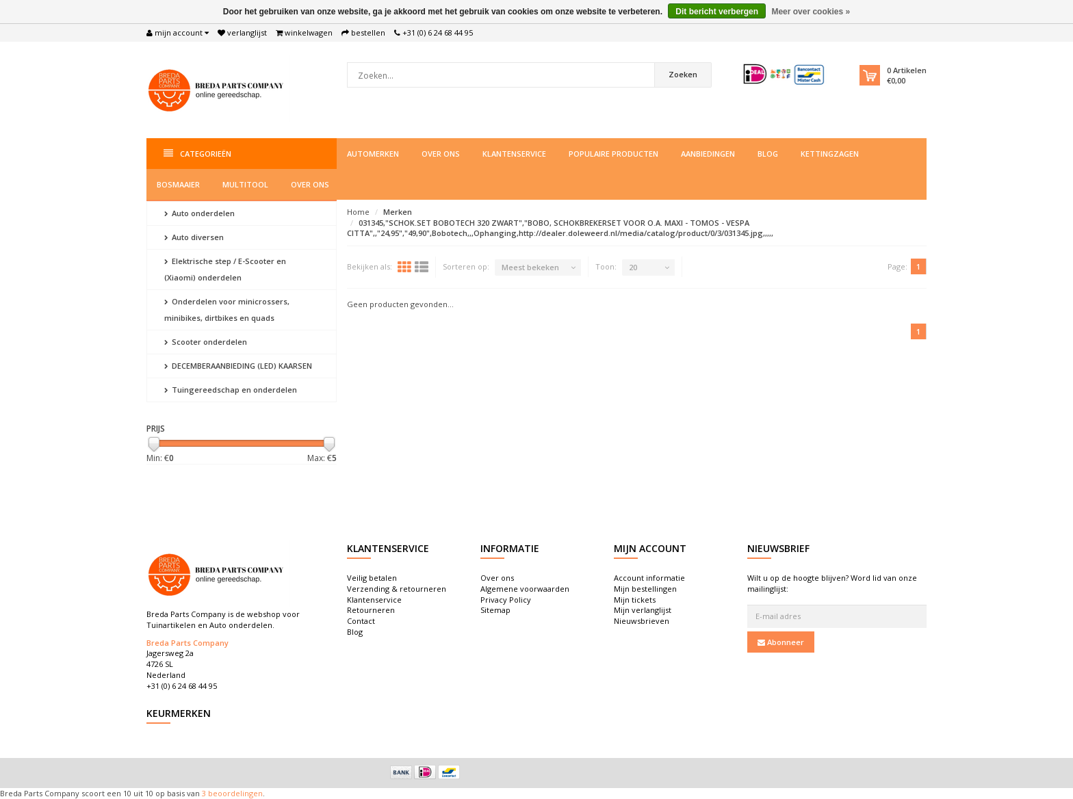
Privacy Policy (505, 599)
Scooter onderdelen (205, 342)
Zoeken (683, 74)
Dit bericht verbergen (716, 11)
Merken (397, 212)
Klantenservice (514, 153)
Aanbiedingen (708, 153)
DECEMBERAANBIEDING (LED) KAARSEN (238, 366)
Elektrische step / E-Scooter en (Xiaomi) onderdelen (225, 269)
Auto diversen (194, 237)
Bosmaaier (178, 184)
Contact (361, 621)
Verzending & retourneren (396, 589)
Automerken (373, 153)
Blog (768, 153)
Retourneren (371, 610)
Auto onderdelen (199, 213)
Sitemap (495, 610)
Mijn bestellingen (645, 589)
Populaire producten (613, 153)
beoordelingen (234, 793)
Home (358, 212)
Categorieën (197, 153)
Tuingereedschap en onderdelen (230, 389)
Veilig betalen (372, 578)
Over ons (441, 153)
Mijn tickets (635, 599)
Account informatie (649, 578)
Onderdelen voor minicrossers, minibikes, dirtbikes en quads (226, 309)
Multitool (245, 184)
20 (633, 267)
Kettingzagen (830, 153)
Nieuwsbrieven (641, 621)
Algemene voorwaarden (524, 589)
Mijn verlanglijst (642, 610)
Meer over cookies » (810, 11)
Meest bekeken (530, 267)
